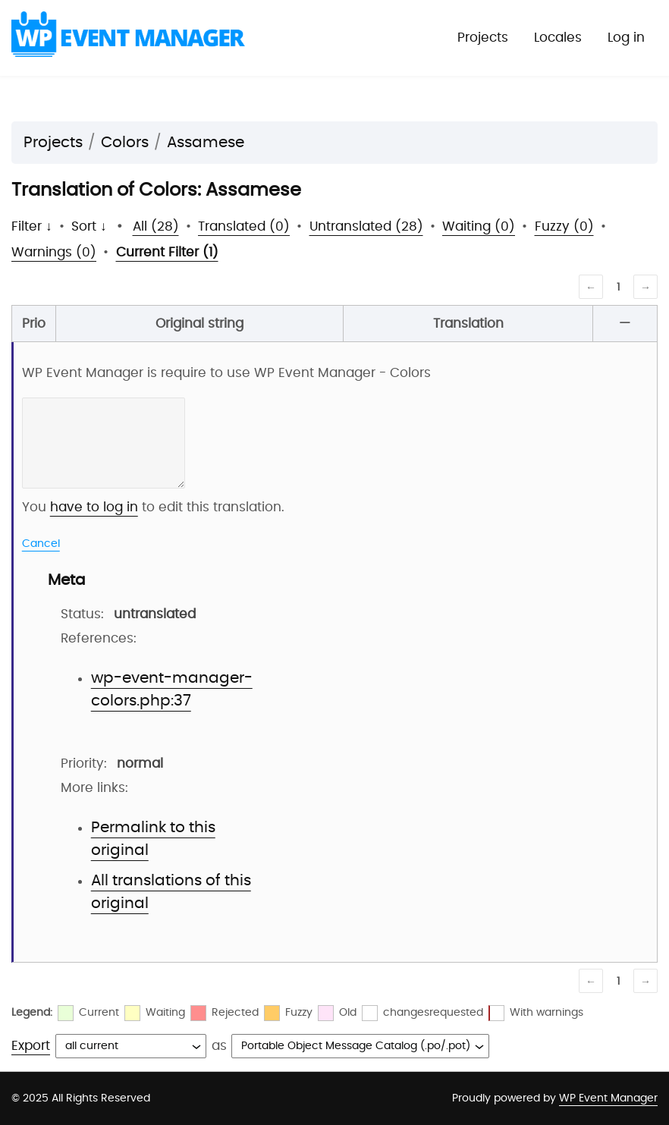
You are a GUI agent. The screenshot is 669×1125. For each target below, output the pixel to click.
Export (30, 1045)
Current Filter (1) (167, 252)
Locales (558, 37)
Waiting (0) (478, 226)
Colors (125, 142)
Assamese (205, 142)
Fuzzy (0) (564, 226)
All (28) (156, 226)
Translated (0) (244, 226)
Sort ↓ (89, 226)
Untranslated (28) (366, 226)
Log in (626, 37)
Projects (482, 37)
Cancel (41, 544)
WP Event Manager (608, 1098)
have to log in (94, 507)
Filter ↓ (31, 226)
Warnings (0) (53, 252)
